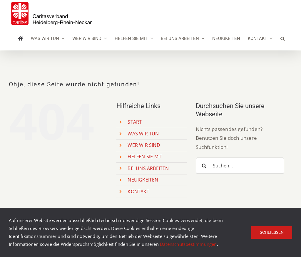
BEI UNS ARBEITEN (148, 168)
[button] (282, 38)
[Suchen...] (240, 165)
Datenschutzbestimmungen (188, 244)
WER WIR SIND (144, 145)
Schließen (272, 232)
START (135, 122)
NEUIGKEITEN (143, 180)
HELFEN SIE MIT (145, 156)
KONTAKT (138, 191)
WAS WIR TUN (143, 133)
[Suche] (204, 165)
